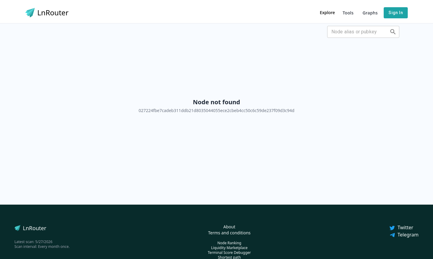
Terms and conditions (229, 233)
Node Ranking (229, 242)
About (229, 227)
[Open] (393, 32)
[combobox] (358, 32)
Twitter (401, 227)
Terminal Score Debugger (229, 252)
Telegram (404, 234)
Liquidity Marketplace (229, 247)
